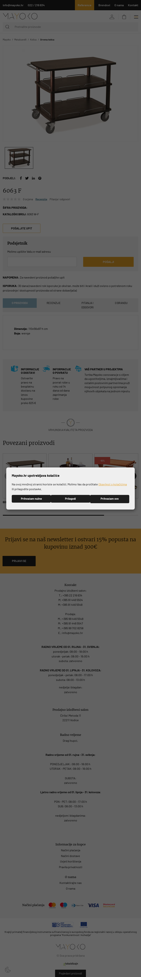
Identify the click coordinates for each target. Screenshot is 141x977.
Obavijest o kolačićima (112, 484)
